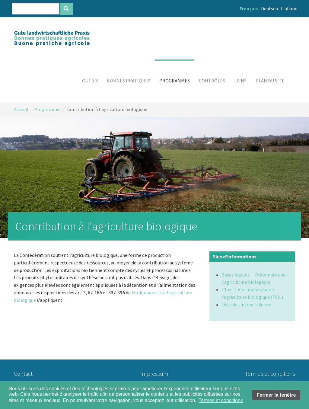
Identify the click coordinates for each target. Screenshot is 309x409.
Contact (23, 373)
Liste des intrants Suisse (246, 305)
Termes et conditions (270, 373)
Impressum (154, 373)
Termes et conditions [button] (221, 400)
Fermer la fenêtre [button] (276, 395)
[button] (90, 80)
